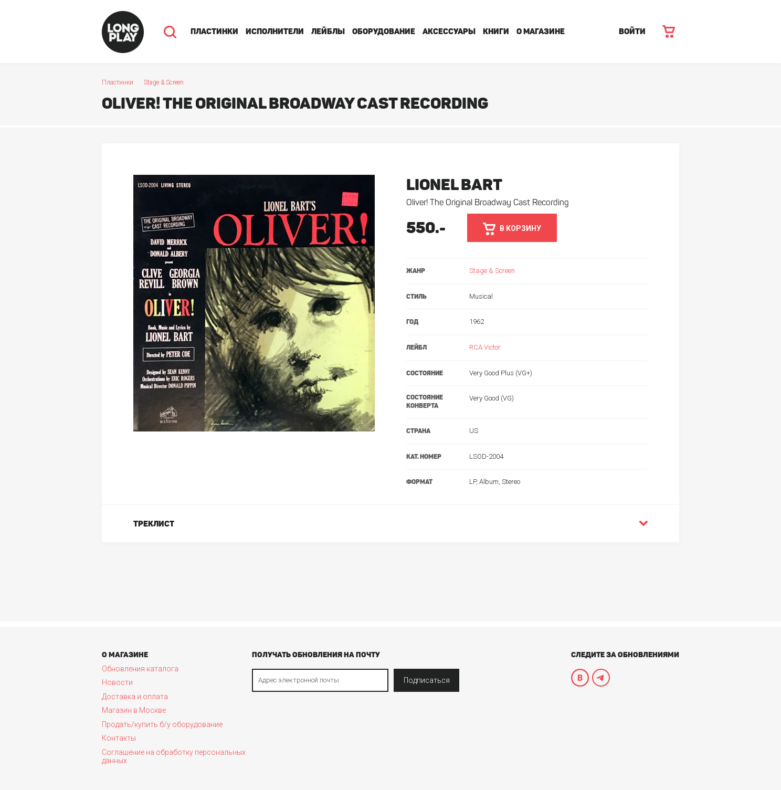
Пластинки (214, 31)
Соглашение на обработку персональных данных (174, 756)
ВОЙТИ (632, 31)
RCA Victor (485, 347)
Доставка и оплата (135, 696)
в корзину (512, 229)
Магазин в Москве (134, 710)
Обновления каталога (140, 669)
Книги (496, 31)
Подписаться (427, 680)
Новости (117, 682)
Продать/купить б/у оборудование (162, 724)
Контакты (119, 738)
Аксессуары (449, 31)
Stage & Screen (164, 82)
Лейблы (328, 31)
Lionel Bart (454, 184)
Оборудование (383, 31)
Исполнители (275, 31)
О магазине (540, 31)
